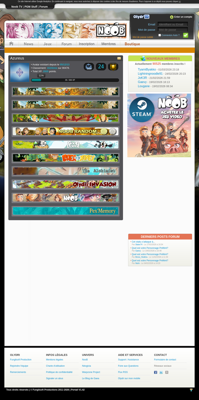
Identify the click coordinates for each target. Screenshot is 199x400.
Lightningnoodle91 (162, 73)
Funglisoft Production (20, 359)
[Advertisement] (39, 195)
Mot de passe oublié (143, 37)
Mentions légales (54, 359)
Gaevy (154, 82)
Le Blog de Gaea (90, 378)
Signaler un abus (54, 378)
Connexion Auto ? (170, 35)
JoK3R (154, 77)
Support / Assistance (128, 359)
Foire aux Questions (128, 366)
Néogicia (86, 366)
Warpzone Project (91, 372)
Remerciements (18, 372)
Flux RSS (123, 372)
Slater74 (138, 244)
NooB (85, 359)
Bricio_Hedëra (141, 257)
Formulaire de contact (165, 359)
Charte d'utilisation (55, 366)
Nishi (137, 263)
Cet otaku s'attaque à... (143, 241)
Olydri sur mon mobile (129, 378)
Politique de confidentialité (59, 372)
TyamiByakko (158, 69)
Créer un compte (183, 17)
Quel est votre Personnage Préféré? (150, 248)
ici (179, 1)
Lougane (155, 86)
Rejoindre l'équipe (19, 366)
